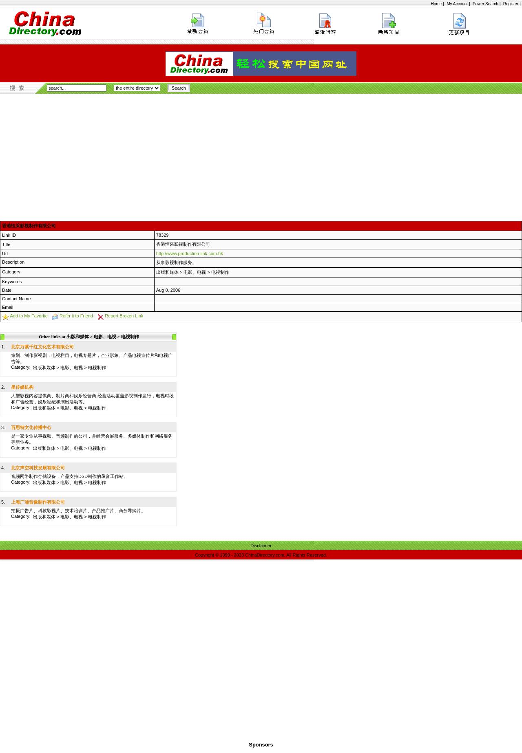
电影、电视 (195, 272)
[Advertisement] (261, 155)
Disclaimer (260, 545)
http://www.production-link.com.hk (189, 253)
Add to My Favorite (28, 315)
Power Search (485, 4)
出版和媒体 (167, 272)
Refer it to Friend (76, 315)
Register (510, 4)
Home (436, 4)
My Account (457, 4)
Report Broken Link (124, 315)
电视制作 (220, 272)
